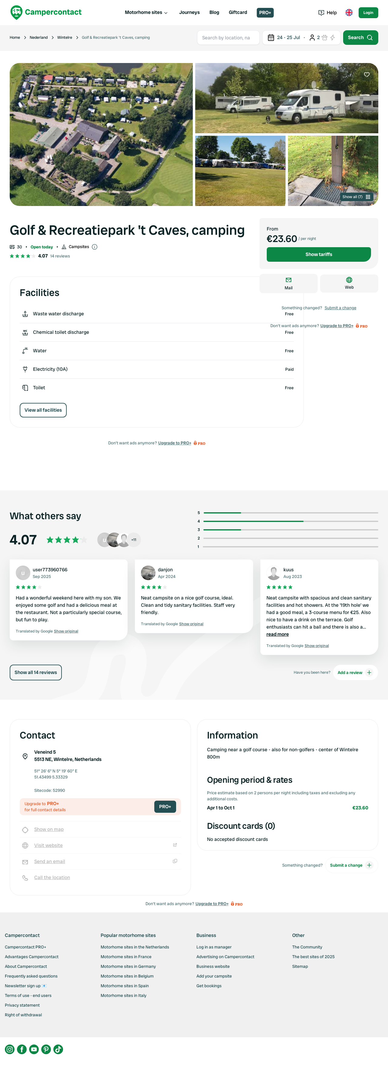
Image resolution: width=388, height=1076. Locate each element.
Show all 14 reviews (36, 672)
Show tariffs (319, 254)
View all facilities (43, 410)
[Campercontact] (46, 13)
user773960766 (50, 569)
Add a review (355, 672)
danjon (165, 569)
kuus (288, 569)
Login (368, 12)
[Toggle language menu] (349, 12)
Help (327, 12)
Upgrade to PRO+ (174, 443)
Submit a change (340, 308)
